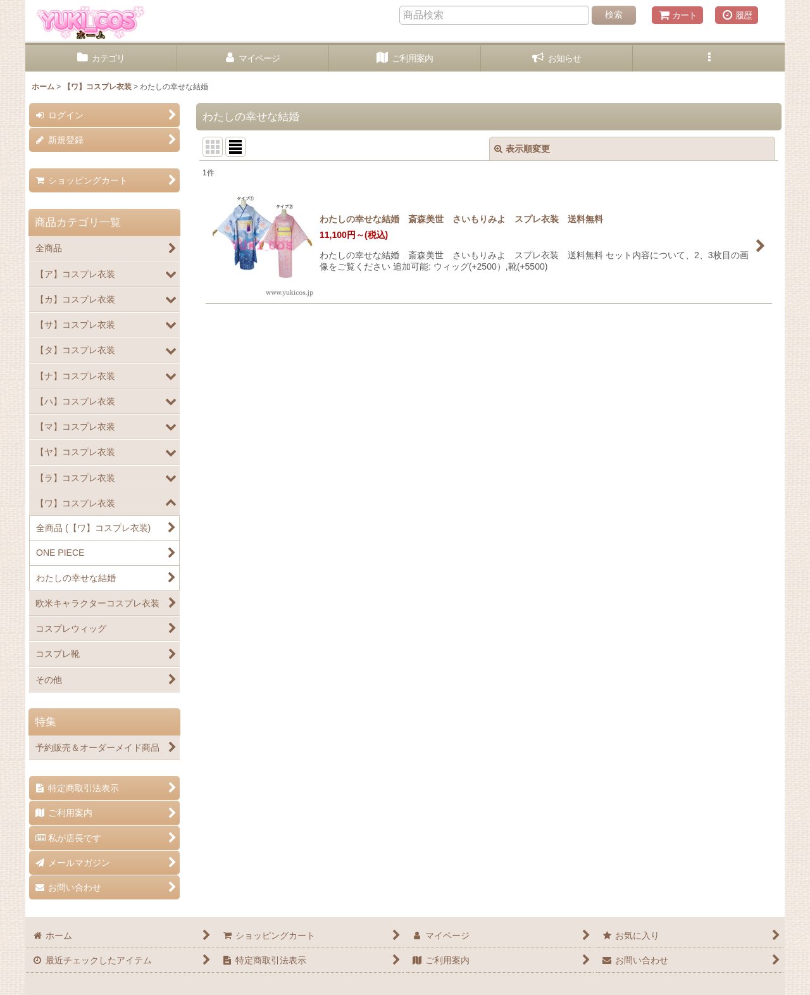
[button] (709, 59)
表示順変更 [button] (522, 149)
